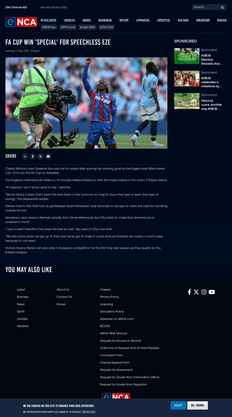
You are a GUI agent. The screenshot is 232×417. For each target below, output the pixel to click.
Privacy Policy (109, 297)
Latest (21, 289)
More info (88, 411)
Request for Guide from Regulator (123, 384)
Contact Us (64, 297)
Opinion (142, 20)
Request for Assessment (116, 370)
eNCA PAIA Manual (113, 333)
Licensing (106, 304)
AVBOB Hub (49, 27)
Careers (105, 289)
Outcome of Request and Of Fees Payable (129, 348)
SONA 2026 (106, 27)
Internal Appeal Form (115, 362)
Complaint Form (111, 355)
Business (105, 20)
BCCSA (105, 326)
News (86, 20)
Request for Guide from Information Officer (129, 377)
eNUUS (222, 20)
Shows (183, 20)
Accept (178, 405)
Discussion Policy (112, 311)
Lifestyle (163, 20)
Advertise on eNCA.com (117, 319)
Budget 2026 (87, 27)
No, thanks (197, 405)
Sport (123, 20)
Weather (202, 20)
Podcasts (48, 20)
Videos (69, 20)
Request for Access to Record (120, 341)
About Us (63, 289)
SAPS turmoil (68, 27)
